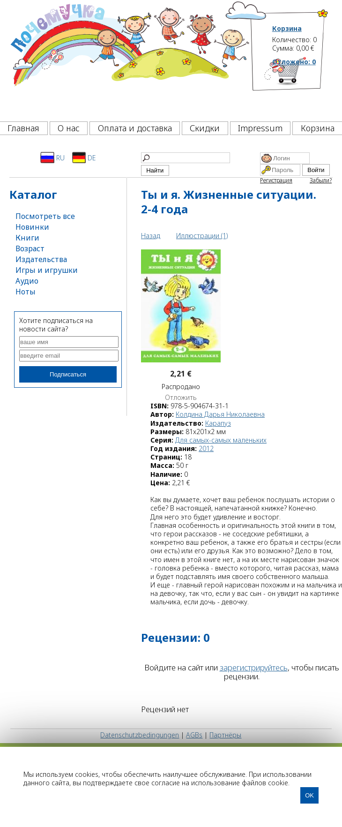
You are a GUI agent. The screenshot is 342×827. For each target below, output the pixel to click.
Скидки (205, 128)
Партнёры (225, 734)
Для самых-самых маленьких (221, 440)
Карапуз (218, 423)
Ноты (25, 291)
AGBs (194, 734)
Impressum (260, 128)
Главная (23, 128)
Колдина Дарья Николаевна (220, 414)
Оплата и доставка (135, 128)
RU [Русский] (52, 157)
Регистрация (276, 180)
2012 (206, 448)
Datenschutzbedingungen (139, 734)
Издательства (41, 259)
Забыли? (321, 180)
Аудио (26, 281)
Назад (150, 235)
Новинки (32, 227)
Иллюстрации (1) (202, 235)
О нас (69, 128)
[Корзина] (300, 86)
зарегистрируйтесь (254, 667)
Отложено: (294, 61)
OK (309, 795)
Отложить (181, 397)
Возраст (30, 248)
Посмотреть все (45, 216)
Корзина (287, 28)
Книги (27, 238)
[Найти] (185, 157)
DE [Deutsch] (84, 157)
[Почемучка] (129, 58)
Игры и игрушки (46, 270)
